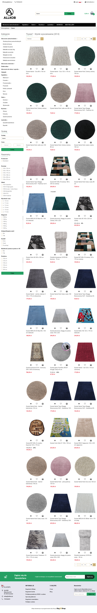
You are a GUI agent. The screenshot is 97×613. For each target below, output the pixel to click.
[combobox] (35, 38)
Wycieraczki (6, 105)
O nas (51, 589)
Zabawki (3, 72)
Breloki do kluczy (7, 44)
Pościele (5, 80)
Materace (6, 77)
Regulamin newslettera (32, 599)
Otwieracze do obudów (9, 57)
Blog (51, 591)
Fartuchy (5, 114)
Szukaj (12, 149)
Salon (33, 25)
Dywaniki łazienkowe (8, 122)
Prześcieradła (7, 83)
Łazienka (50, 25)
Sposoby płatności (31, 596)
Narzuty (5, 94)
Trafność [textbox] (29, 38)
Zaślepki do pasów (8, 46)
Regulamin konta (30, 591)
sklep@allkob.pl (8, 596)
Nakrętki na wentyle (8, 52)
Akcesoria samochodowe (11, 25)
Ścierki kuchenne (7, 116)
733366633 (7, 599)
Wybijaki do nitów (7, 55)
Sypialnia (25, 25)
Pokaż (12, 273)
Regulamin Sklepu (30, 589)
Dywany (5, 100)
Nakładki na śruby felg (9, 49)
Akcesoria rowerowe (8, 63)
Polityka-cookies (30, 602)
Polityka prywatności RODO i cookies (36, 594)
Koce (4, 91)
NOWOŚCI (60, 25)
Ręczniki (5, 125)
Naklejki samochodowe (9, 60)
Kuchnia (42, 25)
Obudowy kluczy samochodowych (12, 41)
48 (91, 39)
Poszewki (5, 85)
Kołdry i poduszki (7, 88)
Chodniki (5, 102)
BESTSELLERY (69, 25)
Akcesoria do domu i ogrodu (10, 69)
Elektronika (5, 66)
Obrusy (5, 111)
